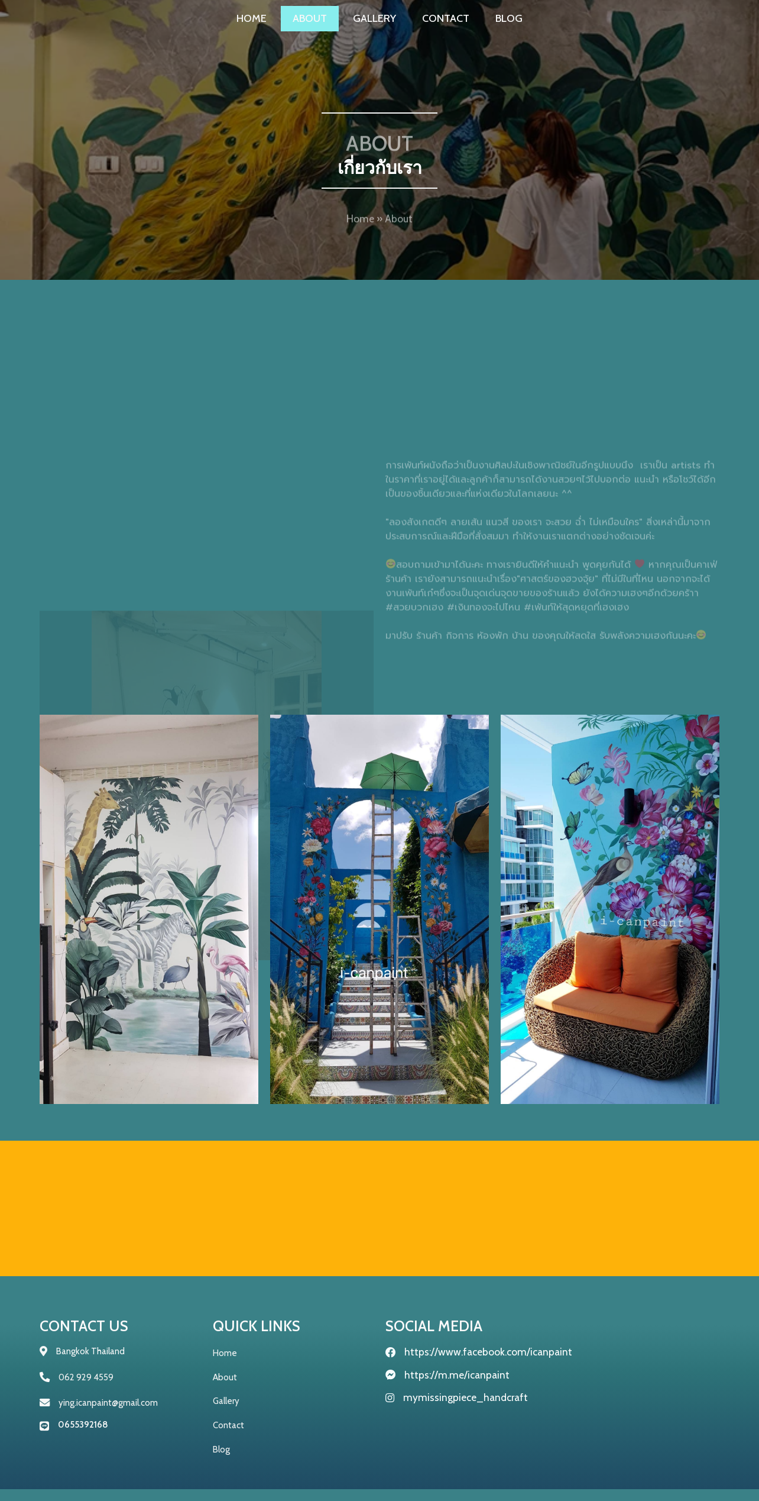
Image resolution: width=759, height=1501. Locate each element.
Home (360, 226)
